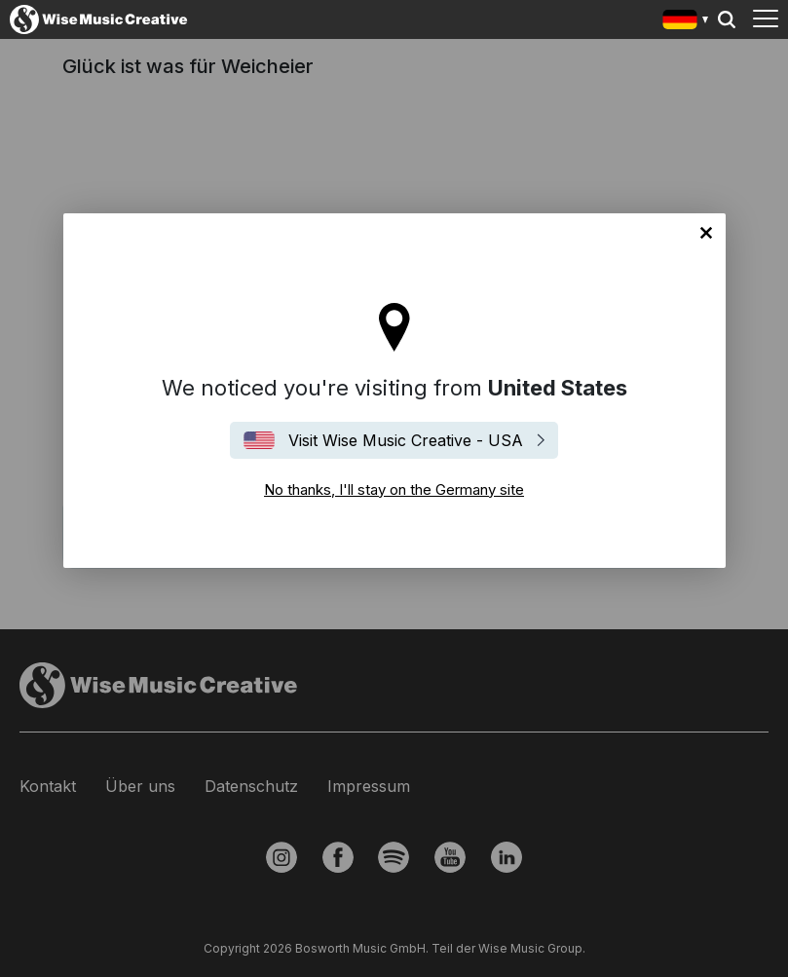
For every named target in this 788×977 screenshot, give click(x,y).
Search (726, 19)
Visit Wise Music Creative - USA (405, 440)
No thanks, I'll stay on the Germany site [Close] (706, 233)
